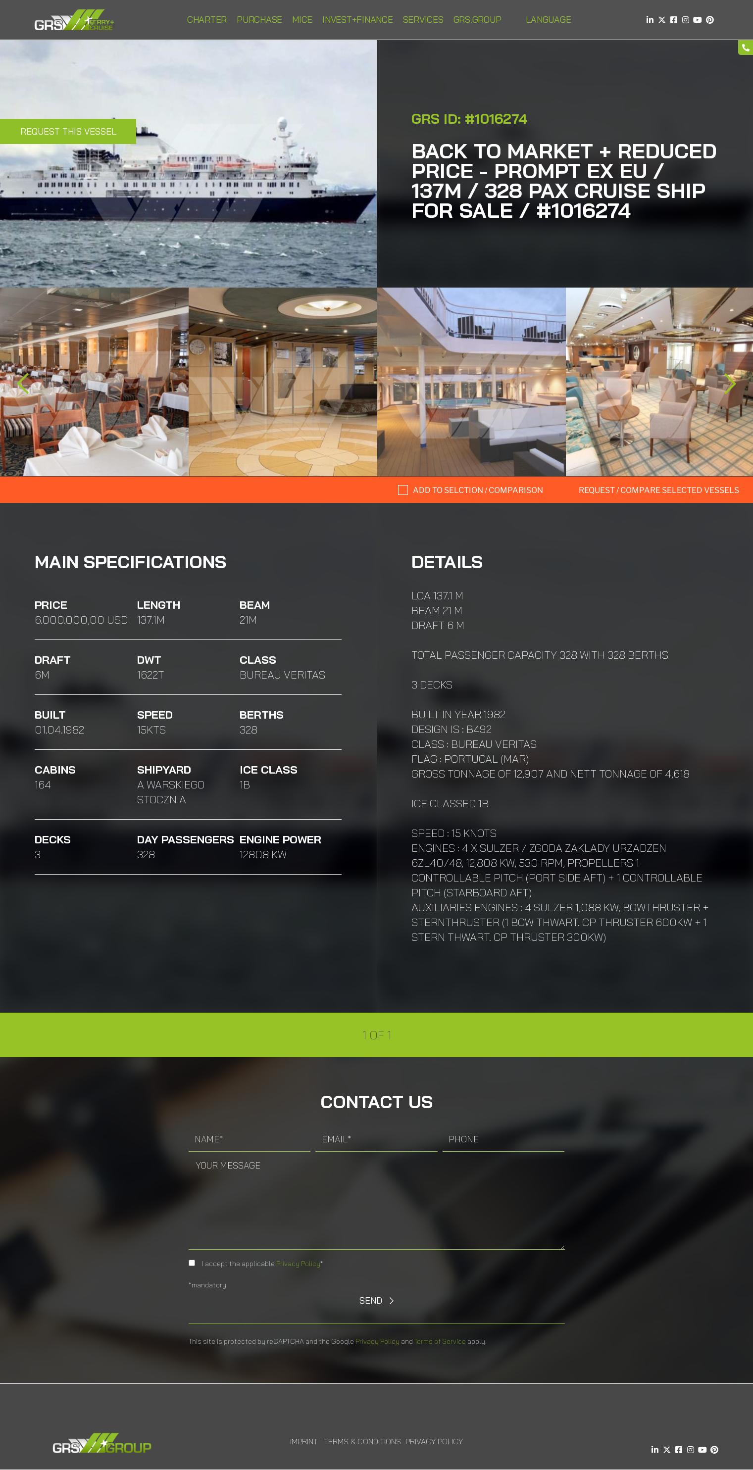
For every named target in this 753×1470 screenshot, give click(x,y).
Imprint (304, 1441)
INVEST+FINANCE (357, 19)
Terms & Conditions (362, 1441)
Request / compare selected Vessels (659, 490)
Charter (207, 19)
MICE (302, 19)
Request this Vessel (68, 131)
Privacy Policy (298, 1263)
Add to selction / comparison (478, 490)
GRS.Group (477, 19)
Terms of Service (440, 1341)
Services (423, 19)
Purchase (259, 19)
